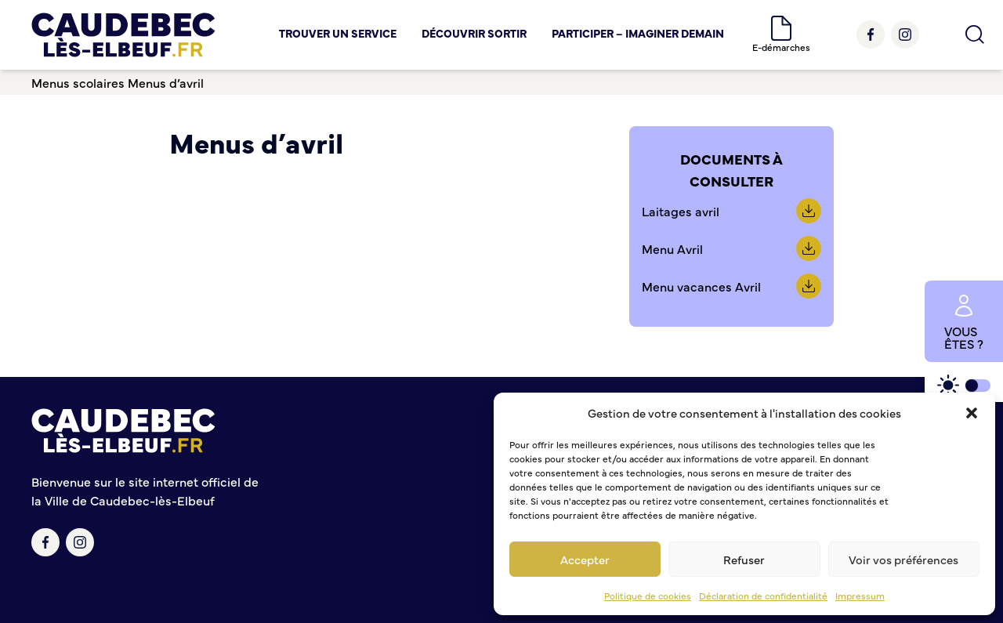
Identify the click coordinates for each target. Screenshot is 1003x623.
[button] (971, 413)
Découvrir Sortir (474, 33)
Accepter (585, 559)
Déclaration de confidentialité (763, 595)
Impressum (860, 595)
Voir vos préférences (903, 559)
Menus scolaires (78, 82)
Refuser (744, 559)
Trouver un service (337, 33)
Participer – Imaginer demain (638, 33)
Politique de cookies (647, 595)
